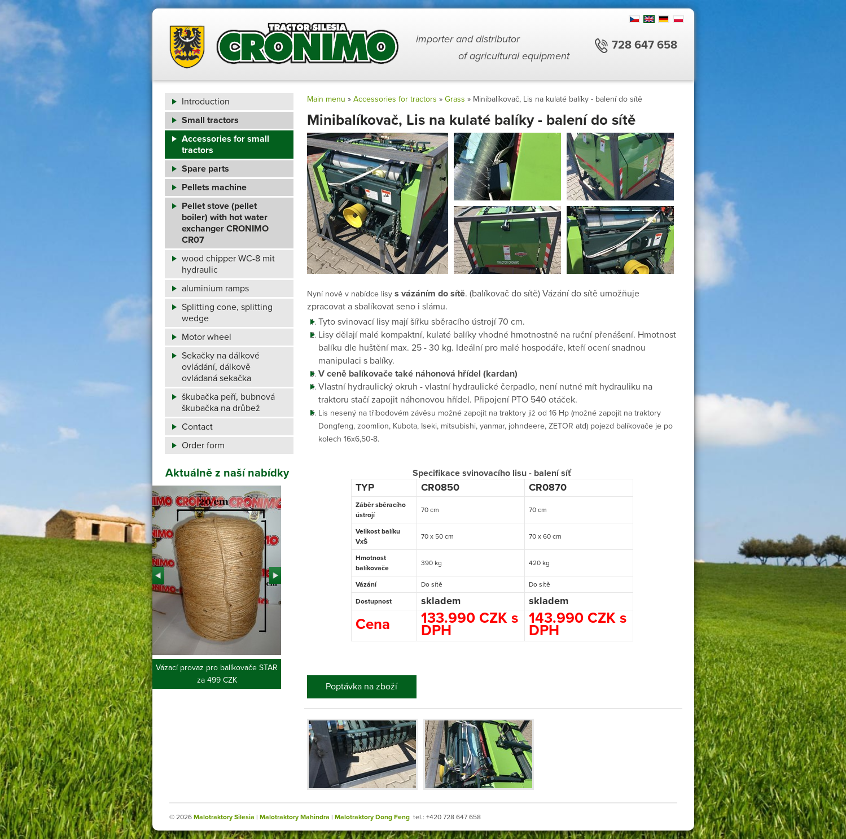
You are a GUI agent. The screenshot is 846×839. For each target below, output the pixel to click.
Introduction (206, 101)
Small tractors (210, 120)
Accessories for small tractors (225, 144)
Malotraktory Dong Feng (372, 817)
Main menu (326, 99)
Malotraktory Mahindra (295, 817)
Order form (203, 445)
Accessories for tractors (395, 99)
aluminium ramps (215, 288)
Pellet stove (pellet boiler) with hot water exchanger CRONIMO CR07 (225, 223)
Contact (197, 426)
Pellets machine (214, 187)
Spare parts (205, 168)
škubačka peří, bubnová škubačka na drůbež (228, 402)
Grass (455, 99)
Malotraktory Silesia (224, 817)
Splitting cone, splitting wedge (227, 312)
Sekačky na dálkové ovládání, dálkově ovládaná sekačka (221, 367)
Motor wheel (206, 337)
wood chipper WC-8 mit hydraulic (228, 264)
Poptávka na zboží (361, 686)
